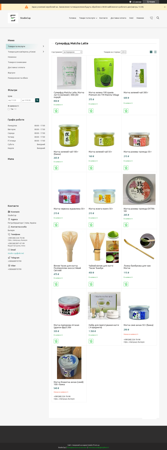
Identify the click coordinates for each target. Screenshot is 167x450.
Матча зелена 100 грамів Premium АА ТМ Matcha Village (104, 93)
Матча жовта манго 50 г (101, 209)
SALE (131, 18)
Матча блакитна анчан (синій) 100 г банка (69, 383)
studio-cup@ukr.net (16, 253)
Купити (56, 111)
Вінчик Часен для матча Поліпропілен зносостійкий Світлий (67, 268)
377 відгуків (137, 2)
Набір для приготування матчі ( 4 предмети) (104, 326)
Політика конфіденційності (98, 447)
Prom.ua (96, 445)
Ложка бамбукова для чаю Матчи (137, 267)
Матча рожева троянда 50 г (137, 152)
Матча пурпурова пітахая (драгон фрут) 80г (66, 326)
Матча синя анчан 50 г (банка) (138, 325)
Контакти (103, 18)
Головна (72, 18)
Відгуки (11, 73)
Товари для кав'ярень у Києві (21, 52)
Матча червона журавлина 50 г (69, 209)
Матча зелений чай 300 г (136, 92)
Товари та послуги (87, 18)
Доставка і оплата (118, 18)
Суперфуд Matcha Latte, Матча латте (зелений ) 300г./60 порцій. (69, 94)
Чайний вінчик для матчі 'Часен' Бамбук (101, 267)
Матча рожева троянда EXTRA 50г (139, 210)
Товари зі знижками (17, 62)
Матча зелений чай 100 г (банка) (66, 153)
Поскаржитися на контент (77, 447)
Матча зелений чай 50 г (100, 152)
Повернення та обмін (18, 78)
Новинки (140, 18)
